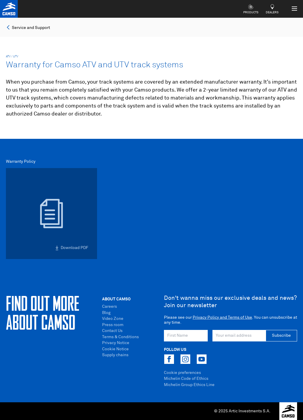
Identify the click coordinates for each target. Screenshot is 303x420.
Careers (109, 307)
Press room (112, 325)
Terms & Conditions (120, 337)
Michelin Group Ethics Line (189, 385)
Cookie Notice (115, 349)
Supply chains (115, 355)
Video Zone (112, 319)
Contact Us (112, 331)
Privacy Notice (115, 343)
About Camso (116, 299)
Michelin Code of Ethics (186, 379)
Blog (106, 313)
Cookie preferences (182, 373)
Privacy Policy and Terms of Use (222, 317)
